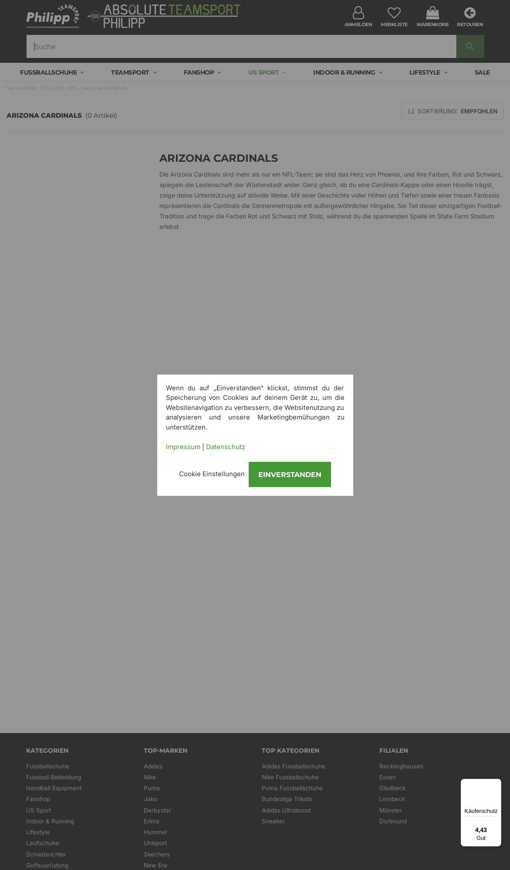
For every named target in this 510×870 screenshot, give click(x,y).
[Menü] (496, 784)
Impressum (183, 447)
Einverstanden (289, 475)
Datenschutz (225, 447)
